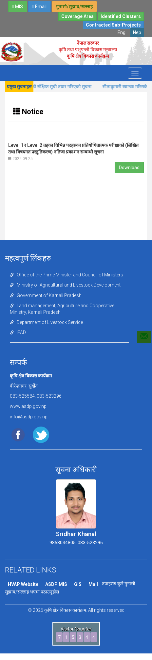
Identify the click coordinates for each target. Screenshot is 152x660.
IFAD (18, 332)
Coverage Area (77, 16)
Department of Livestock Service (46, 322)
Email (39, 6)
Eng (121, 32)
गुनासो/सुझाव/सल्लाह (74, 6)
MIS (17, 6)
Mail (93, 584)
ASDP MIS (56, 584)
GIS (78, 584)
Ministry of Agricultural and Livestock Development (65, 285)
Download (129, 167)
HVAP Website (23, 584)
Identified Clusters (121, 16)
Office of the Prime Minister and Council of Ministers (66, 274)
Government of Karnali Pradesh (46, 295)
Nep (137, 32)
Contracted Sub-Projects (113, 25)
